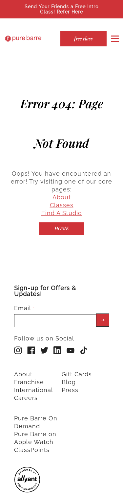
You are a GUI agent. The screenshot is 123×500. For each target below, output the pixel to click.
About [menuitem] (23, 368)
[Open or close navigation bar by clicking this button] (115, 38)
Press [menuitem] (70, 384)
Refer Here (70, 11)
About (61, 191)
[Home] (61, 223)
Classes (61, 199)
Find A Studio (61, 207)
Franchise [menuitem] (29, 376)
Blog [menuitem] (69, 376)
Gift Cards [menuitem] (77, 368)
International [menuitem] (33, 384)
